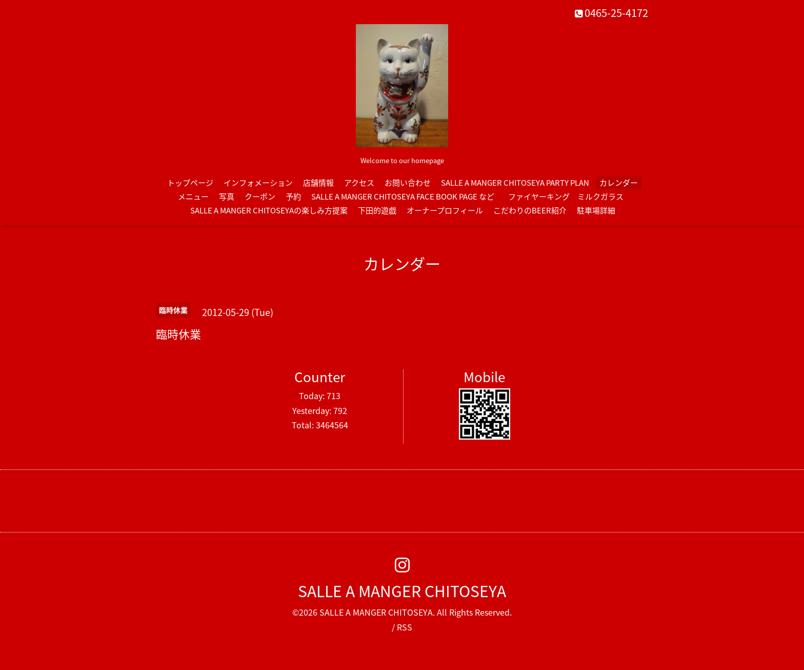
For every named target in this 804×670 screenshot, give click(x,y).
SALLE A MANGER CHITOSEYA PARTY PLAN (515, 182)
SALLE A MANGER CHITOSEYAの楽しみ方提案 (269, 210)
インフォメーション (258, 182)
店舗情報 (318, 182)
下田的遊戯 (377, 210)
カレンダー (618, 182)
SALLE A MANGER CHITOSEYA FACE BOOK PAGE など (402, 196)
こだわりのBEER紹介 (530, 210)
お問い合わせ (408, 182)
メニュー (193, 196)
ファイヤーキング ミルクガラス (569, 196)
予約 (293, 196)
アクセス (359, 182)
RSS (404, 627)
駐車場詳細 (596, 210)
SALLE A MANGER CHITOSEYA (402, 590)
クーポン (260, 196)
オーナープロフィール (445, 210)
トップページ (190, 182)
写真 (226, 196)
